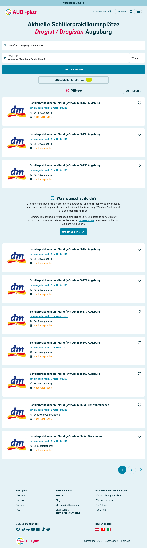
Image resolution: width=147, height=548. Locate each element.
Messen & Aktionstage (68, 505)
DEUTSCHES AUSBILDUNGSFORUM (68, 512)
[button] (139, 11)
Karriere (20, 500)
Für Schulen (101, 505)
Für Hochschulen (104, 500)
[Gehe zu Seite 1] (122, 470)
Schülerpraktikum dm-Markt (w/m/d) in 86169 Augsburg (65, 374)
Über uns (20, 495)
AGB (99, 541)
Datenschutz (111, 541)
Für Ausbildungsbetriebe (108, 495)
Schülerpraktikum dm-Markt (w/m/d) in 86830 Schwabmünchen (69, 405)
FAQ (18, 510)
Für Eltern (100, 510)
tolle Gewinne (86, 220)
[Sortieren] (134, 91)
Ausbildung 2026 (73, 3)
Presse (59, 495)
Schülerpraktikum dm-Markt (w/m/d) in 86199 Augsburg (65, 134)
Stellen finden (73, 69)
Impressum (89, 541)
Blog (58, 500)
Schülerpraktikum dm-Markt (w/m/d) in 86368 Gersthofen (66, 436)
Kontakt (125, 541)
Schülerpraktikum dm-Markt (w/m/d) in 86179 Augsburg (65, 280)
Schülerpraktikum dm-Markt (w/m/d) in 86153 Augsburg (65, 103)
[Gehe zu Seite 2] (132, 470)
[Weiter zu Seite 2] (141, 470)
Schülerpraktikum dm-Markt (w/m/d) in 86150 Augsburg (65, 165)
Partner (20, 505)
